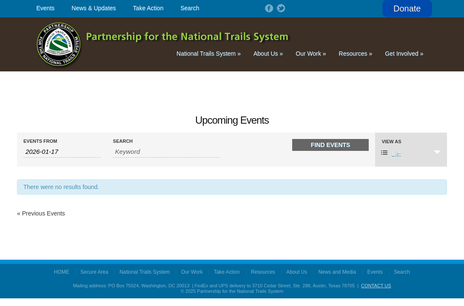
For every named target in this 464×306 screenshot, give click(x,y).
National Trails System (208, 53)
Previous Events (41, 213)
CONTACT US (376, 285)
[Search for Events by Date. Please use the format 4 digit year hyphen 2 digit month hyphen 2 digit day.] (61, 152)
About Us (268, 53)
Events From (40, 141)
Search (189, 8)
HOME (61, 272)
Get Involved (404, 53)
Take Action (148, 8)
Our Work (311, 53)
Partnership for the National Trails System (164, 44)
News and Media (337, 272)
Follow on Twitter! (280, 8)
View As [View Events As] (391, 141)
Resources (356, 53)
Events (46, 8)
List (391, 153)
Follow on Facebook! (268, 8)
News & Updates (93, 8)
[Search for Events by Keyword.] (166, 152)
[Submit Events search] (330, 145)
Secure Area (94, 272)
